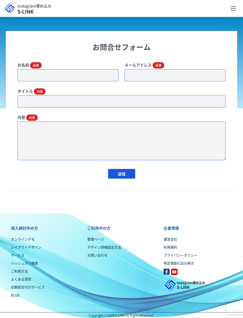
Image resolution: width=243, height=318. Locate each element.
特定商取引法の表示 (179, 263)
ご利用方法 (19, 271)
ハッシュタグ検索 (24, 263)
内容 (27, 117)
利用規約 (170, 247)
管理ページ (95, 239)
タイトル (31, 91)
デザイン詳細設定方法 (104, 247)
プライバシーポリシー (180, 255)
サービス (17, 255)
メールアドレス (144, 65)
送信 (121, 174)
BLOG (15, 295)
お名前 (29, 65)
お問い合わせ (97, 255)
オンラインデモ (23, 239)
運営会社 (170, 239)
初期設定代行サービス (28, 287)
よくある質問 (21, 279)
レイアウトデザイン (26, 247)
